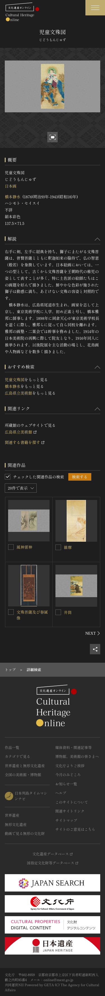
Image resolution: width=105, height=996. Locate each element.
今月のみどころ (68, 774)
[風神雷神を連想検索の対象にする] (11, 547)
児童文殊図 (14, 379)
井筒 (68, 612)
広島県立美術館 (18, 393)
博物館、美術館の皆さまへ (77, 756)
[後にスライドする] (92, 633)
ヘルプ (60, 792)
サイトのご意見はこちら (75, 829)
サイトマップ (66, 820)
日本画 (11, 186)
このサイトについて (71, 802)
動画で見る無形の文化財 (25, 833)
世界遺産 (12, 815)
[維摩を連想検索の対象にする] (58, 547)
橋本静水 (12, 196)
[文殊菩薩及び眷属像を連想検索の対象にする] (11, 612)
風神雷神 (24, 547)
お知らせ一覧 (66, 783)
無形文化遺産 (16, 824)
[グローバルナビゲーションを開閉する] (95, 7)
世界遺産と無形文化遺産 (25, 765)
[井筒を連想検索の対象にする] (58, 612)
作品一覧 (12, 747)
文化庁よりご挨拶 (70, 765)
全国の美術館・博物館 (23, 774)
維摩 (68, 547)
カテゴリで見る (17, 756)
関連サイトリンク (70, 811)
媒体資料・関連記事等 (73, 747)
